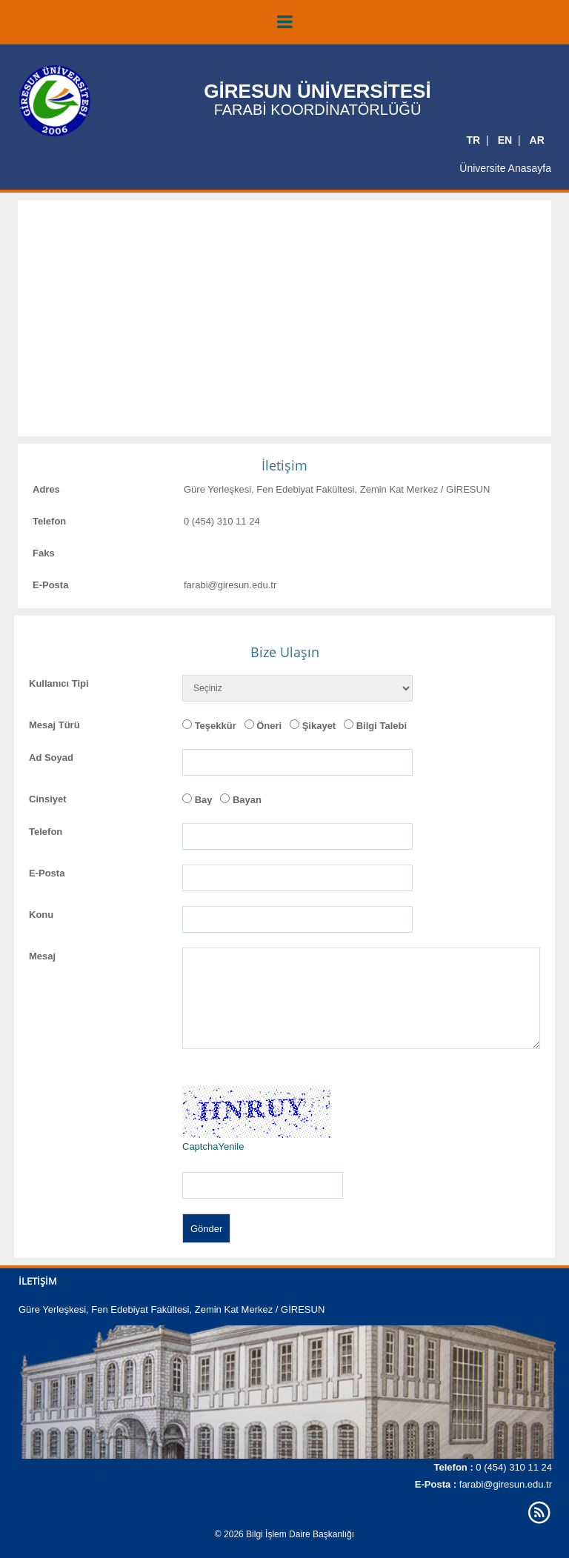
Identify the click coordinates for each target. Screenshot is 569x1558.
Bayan (247, 799)
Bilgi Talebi (381, 725)
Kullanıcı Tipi (59, 683)
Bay (204, 799)
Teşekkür (215, 725)
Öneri (269, 725)
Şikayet (319, 725)
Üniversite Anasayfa (505, 168)
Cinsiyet (48, 799)
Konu (41, 914)
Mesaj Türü (54, 724)
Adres (46, 489)
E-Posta (50, 584)
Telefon (49, 521)
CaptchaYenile (213, 1146)
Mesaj (42, 956)
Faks (44, 553)
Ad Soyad (51, 757)
